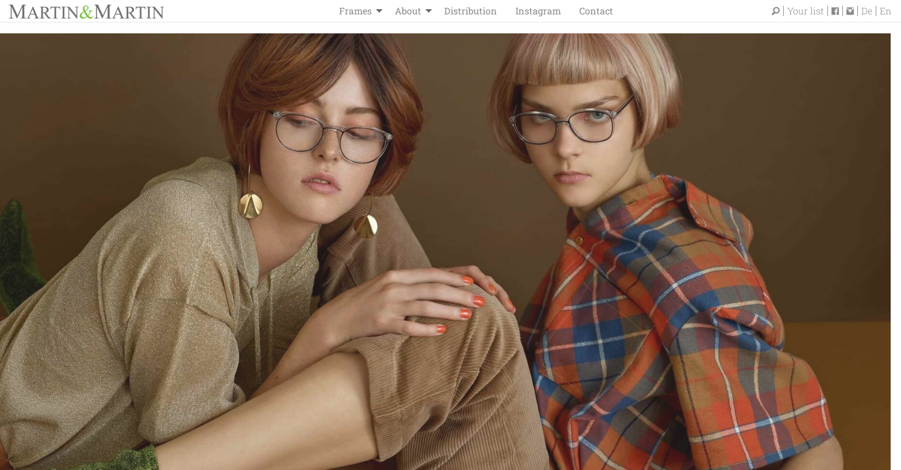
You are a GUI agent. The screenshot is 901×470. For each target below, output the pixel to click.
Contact (596, 11)
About (408, 11)
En (885, 11)
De (866, 11)
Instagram (538, 11)
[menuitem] (358, 11)
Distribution (470, 11)
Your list (805, 11)
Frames (355, 11)
